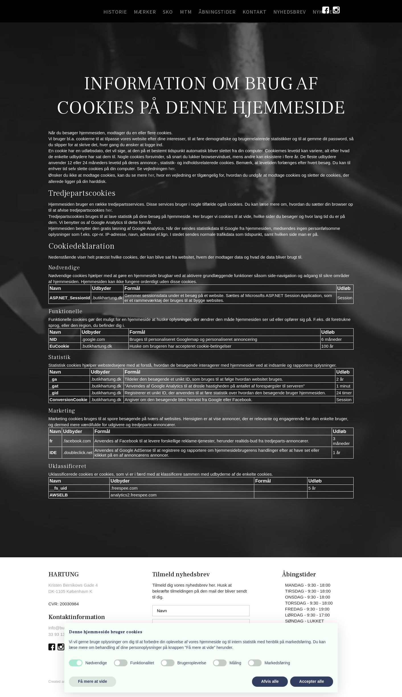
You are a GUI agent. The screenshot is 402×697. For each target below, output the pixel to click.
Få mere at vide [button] (92, 681)
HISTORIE (115, 12)
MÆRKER (145, 12)
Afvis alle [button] (269, 681)
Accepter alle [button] (311, 681)
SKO (168, 12)
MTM (186, 12)
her (172, 168)
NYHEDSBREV (289, 12)
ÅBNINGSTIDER (217, 12)
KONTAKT (254, 12)
